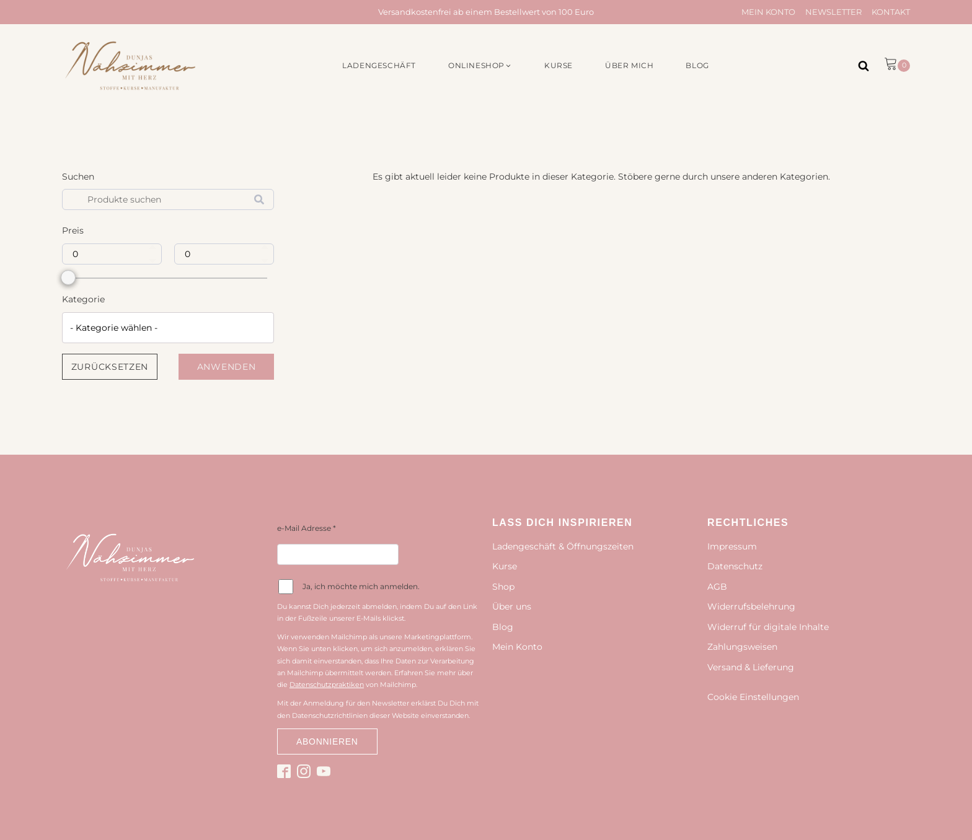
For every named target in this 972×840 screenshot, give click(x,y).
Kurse (504, 566)
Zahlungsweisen (742, 646)
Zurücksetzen (109, 366)
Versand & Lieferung (750, 667)
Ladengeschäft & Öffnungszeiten (563, 546)
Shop (503, 586)
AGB (717, 586)
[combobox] (168, 327)
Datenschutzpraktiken (326, 684)
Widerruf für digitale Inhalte (768, 626)
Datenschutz (734, 566)
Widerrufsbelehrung (751, 606)
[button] (480, 65)
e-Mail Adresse (306, 528)
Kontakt (891, 12)
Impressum (732, 546)
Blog (502, 626)
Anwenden (226, 366)
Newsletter (833, 12)
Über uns (511, 606)
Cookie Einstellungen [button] (753, 696)
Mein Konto (768, 12)
